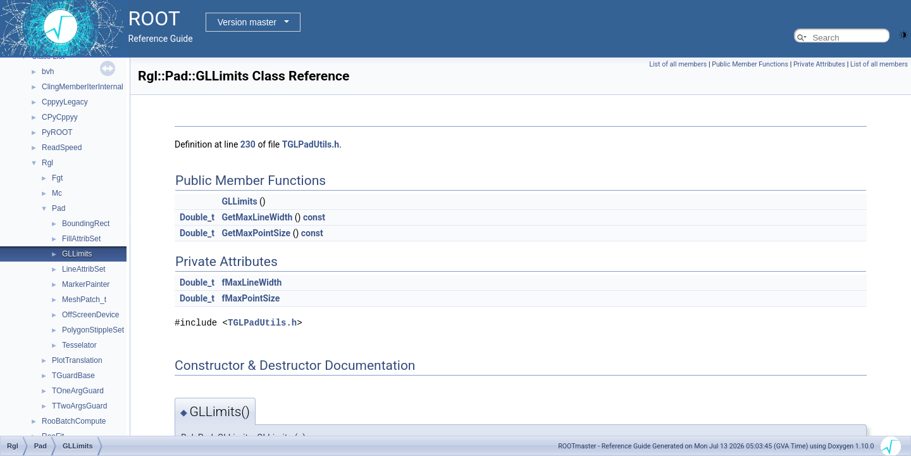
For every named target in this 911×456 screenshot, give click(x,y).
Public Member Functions (750, 64)
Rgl (47, 162)
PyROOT (57, 132)
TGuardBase (73, 375)
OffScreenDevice (91, 314)
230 (248, 144)
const (314, 217)
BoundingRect (85, 223)
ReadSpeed (62, 147)
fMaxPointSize (250, 298)
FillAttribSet (81, 238)
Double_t (197, 217)
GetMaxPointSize (255, 233)
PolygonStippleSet (93, 330)
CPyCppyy (60, 117)
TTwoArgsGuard (79, 406)
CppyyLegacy (65, 102)
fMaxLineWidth (251, 282)
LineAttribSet (84, 269)
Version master (247, 22)
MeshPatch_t (84, 299)
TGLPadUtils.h (310, 144)
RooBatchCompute (74, 421)
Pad (58, 208)
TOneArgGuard (78, 390)
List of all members (678, 64)
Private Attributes (819, 64)
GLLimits (77, 254)
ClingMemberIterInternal (82, 86)
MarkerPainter (85, 284)
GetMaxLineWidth (256, 217)
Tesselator (79, 345)
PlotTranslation (77, 360)
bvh (48, 71)
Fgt (57, 178)
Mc (57, 193)
